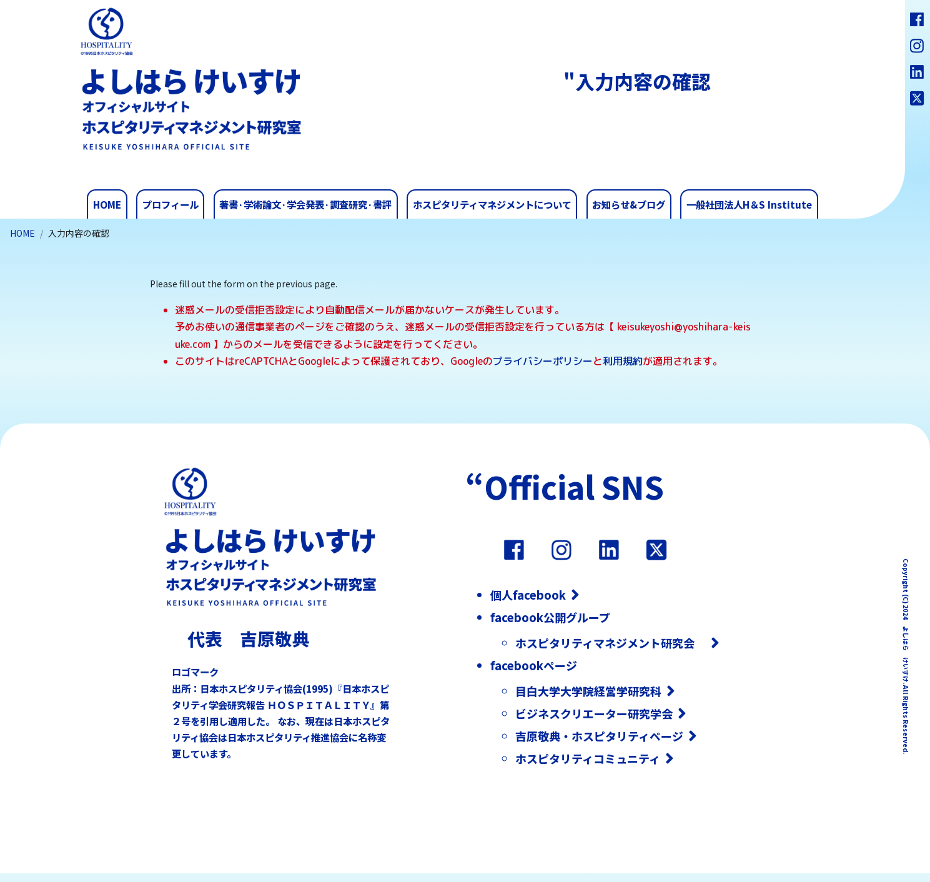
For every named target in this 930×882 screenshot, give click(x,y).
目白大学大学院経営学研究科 (588, 691)
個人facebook (528, 595)
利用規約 (623, 361)
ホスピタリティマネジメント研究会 (610, 643)
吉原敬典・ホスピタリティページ (599, 736)
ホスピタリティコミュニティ (587, 758)
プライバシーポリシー (543, 361)
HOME (22, 233)
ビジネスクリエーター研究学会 (594, 713)
